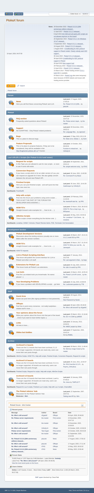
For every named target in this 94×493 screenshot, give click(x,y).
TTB (82, 284)
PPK (82, 201)
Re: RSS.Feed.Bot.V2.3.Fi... (72, 364)
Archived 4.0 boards (24, 376)
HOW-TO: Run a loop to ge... (72, 209)
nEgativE (84, 307)
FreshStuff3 (20, 191)
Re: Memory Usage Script (71, 349)
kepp (85, 260)
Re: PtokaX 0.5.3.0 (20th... (72, 104)
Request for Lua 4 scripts (24, 387)
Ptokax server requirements (21, 431)
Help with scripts (23, 195)
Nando (77, 300)
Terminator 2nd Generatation (64, 223)
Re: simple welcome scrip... (72, 166)
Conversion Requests (25, 171)
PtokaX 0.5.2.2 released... (72, 31)
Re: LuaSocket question (71, 284)
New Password (68, 300)
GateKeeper (67, 186)
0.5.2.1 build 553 (68, 237)
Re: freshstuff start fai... (70, 201)
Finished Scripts (23, 182)
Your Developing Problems (27, 282)
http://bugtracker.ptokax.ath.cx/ (27, 151)
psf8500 (79, 317)
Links (18, 323)
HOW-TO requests (22, 251)
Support (19, 128)
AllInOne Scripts (23, 216)
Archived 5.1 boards (24, 345)
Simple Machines (21, 490)
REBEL (70, 335)
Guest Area (21, 296)
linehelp (58, 458)
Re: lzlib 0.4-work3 (69, 267)
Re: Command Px (69, 176)
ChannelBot (68, 387)
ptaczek (65, 106)
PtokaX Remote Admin (43, 223)
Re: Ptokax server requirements (22, 418)
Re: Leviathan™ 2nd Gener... (72, 217)
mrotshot (66, 220)
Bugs (18, 136)
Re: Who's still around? (70, 307)
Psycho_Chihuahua (69, 367)
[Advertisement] (47, 5)
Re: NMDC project (69, 326)
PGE (52, 223)
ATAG (85, 166)
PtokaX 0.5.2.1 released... (75, 44)
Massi (79, 176)
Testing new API (68, 396)
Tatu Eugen (45, 431)
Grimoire (32, 223)
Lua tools (20, 272)
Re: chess (66, 382)
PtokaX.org (68, 75)
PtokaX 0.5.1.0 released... (72, 56)
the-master (44, 418)
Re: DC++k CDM (68, 317)
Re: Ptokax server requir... (71, 121)
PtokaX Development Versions (29, 234)
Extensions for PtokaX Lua (27, 265)
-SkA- (26, 396)
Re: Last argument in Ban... (72, 260)
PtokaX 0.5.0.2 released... (72, 68)
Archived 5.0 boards (24, 360)
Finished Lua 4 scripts (40, 387)
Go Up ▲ (86, 490)
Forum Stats (16, 455)
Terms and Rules (78, 490)
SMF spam (39, 477)
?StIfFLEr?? (76, 382)
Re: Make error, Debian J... (72, 139)
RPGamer (66, 211)
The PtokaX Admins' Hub (26, 391)
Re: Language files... (70, 132)
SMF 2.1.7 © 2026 (10, 490)
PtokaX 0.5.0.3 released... (75, 66)
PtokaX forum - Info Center (20, 405)
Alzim (85, 139)
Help (70, 490)
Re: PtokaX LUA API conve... (72, 274)
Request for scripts (24, 161)
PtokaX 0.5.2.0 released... (73, 46)
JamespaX (66, 247)
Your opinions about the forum (29, 313)
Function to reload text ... (71, 148)
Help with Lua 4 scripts (55, 387)
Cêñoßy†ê (66, 151)
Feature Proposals (24, 143)
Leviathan (19, 223)
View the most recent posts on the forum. (25, 463)
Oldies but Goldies (24, 332)
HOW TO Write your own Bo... (73, 245)
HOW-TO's (20, 208)
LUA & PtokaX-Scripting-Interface (30, 255)
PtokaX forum (15, 20)
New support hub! (68, 63)
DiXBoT (25, 223)
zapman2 (82, 132)
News (18, 101)
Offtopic (19, 304)
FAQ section (21, 119)
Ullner (79, 326)
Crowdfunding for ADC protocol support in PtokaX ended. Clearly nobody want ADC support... (70, 51)
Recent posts (16, 409)
